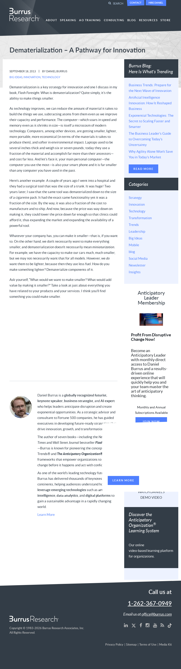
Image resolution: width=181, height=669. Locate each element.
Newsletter (137, 265)
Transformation (140, 218)
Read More (143, 169)
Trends (134, 225)
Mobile (134, 245)
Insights (135, 272)
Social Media (138, 258)
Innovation (32, 77)
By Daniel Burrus (54, 71)
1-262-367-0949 (150, 604)
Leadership (137, 231)
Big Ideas (15, 77)
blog (132, 252)
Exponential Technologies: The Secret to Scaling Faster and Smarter (151, 121)
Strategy (135, 198)
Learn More (46, 514)
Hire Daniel (156, 2)
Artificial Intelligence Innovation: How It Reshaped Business (150, 103)
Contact (136, 2)
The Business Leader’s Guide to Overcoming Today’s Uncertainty (150, 139)
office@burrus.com (157, 614)
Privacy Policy (114, 644)
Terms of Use (147, 644)
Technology (51, 77)
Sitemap (131, 644)
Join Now (151, 421)
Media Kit (165, 644)
